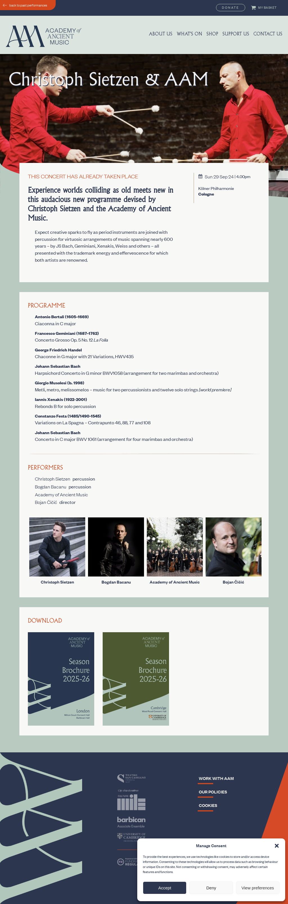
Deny (211, 887)
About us (160, 34)
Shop (212, 34)
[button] (277, 846)
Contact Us (267, 34)
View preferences (258, 887)
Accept (164, 887)
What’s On (189, 34)
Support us (235, 34)
